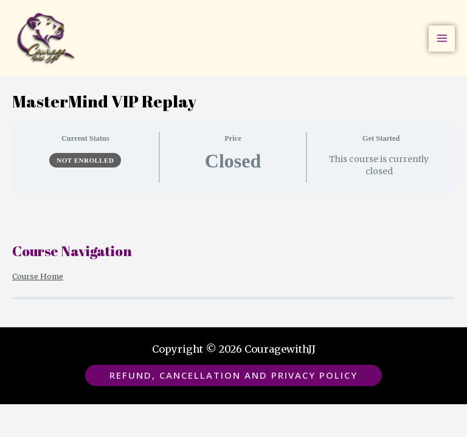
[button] (233, 375)
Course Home (37, 276)
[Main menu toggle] (442, 38)
